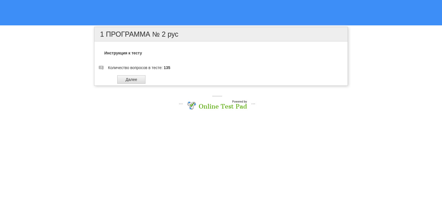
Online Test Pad (223, 106)
